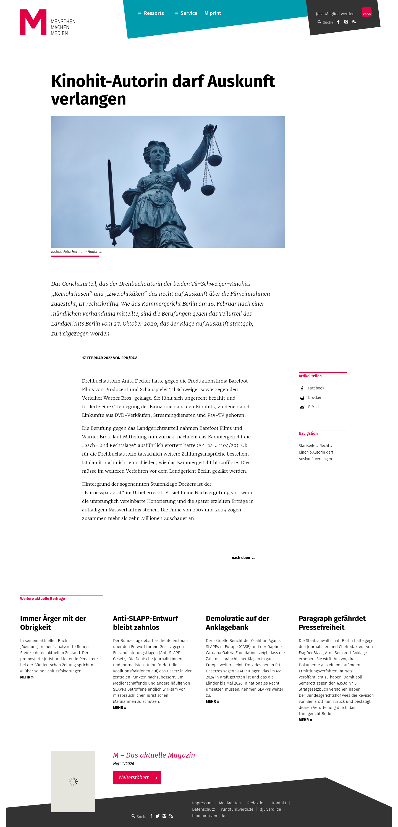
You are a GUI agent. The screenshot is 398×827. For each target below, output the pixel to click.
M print (213, 13)
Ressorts (154, 13)
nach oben (241, 557)
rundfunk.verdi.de (237, 809)
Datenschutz (203, 809)
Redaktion (256, 802)
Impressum (202, 802)
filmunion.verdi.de (208, 815)
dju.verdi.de (270, 809)
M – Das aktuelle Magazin (154, 755)
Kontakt (279, 802)
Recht (324, 445)
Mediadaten (230, 802)
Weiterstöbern (134, 777)
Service (189, 13)
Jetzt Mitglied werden (335, 13)
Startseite (307, 445)
